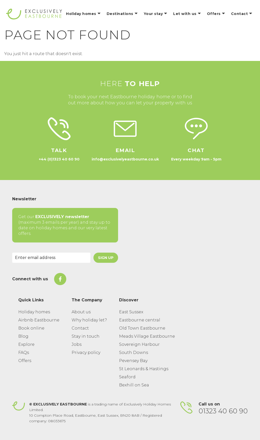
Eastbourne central (139, 320)
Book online (31, 328)
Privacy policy (86, 352)
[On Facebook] (60, 279)
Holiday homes (34, 311)
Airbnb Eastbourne (38, 320)
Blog (23, 336)
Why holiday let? (89, 320)
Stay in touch (86, 336)
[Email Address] (51, 258)
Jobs (77, 344)
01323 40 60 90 (223, 411)
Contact (80, 328)
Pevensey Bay (133, 360)
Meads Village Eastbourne (147, 336)
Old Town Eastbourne (142, 328)
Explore (26, 344)
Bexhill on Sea (134, 385)
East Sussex (131, 311)
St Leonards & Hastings (143, 368)
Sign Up (105, 257)
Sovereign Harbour (139, 344)
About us (81, 311)
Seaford (127, 376)
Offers (24, 360)
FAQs (23, 352)
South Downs (133, 352)
